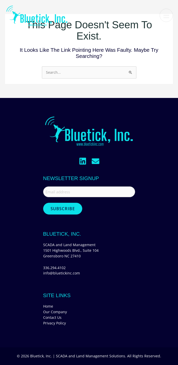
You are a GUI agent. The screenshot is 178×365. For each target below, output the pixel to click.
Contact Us (52, 317)
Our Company (55, 311)
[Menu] (166, 15)
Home (48, 306)
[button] (83, 161)
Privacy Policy (54, 323)
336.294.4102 (54, 267)
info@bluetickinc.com (61, 273)
